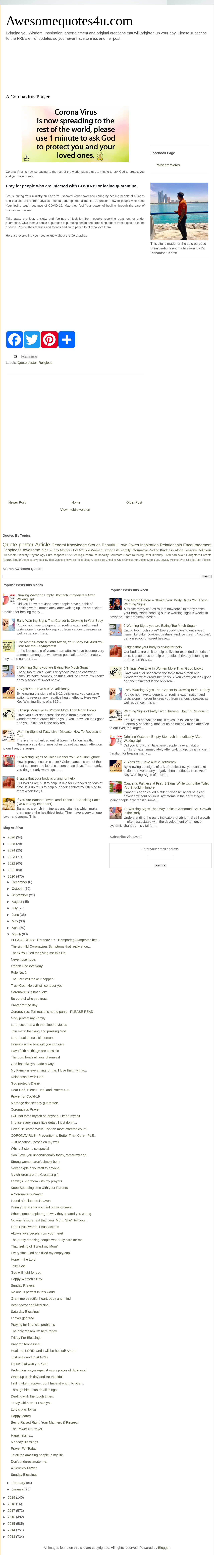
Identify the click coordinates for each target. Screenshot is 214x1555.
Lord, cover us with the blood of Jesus (39, 1025)
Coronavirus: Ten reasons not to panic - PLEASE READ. (52, 1011)
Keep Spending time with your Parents (39, 1188)
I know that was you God (29, 1364)
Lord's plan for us (23, 1409)
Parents (206, 555)
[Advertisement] (84, 66)
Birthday (157, 555)
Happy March (21, 1416)
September (20, 895)
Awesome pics (35, 550)
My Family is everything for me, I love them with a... (49, 1070)
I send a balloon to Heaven (31, 1201)
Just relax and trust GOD (29, 1357)
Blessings (99, 559)
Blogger (164, 1547)
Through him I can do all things (34, 1390)
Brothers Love (30, 559)
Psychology (37, 555)
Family (126, 550)
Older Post (134, 502)
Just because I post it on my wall (35, 1142)
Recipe (190, 559)
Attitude (84, 550)
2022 (12, 863)
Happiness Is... (22, 1435)
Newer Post (17, 502)
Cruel (120, 559)
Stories (94, 545)
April (15, 928)
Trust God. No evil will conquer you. (37, 985)
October (18, 888)
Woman (96, 550)
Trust (68, 555)
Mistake (174, 559)
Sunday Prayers (23, 1285)
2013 (12, 1536)
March (17, 934)
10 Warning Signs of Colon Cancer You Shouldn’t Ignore (58, 757)
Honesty (23, 555)
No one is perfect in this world (33, 1292)
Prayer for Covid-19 (25, 1096)
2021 (12, 870)
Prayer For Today (23, 1448)
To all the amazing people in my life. (37, 1455)
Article (42, 545)
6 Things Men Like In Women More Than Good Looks (56, 710)
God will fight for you (26, 1272)
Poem (89, 555)
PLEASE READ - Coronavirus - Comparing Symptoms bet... (55, 940)
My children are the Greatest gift (35, 1174)
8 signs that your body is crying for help (46, 778)
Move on (71, 559)
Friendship (10, 555)
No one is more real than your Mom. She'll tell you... (49, 1220)
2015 (12, 1523)
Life (117, 550)
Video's (206, 559)
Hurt (49, 555)
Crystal (128, 559)
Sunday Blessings (24, 1474)
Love (123, 545)
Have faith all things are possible (35, 1051)
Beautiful (109, 545)
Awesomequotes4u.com (69, 20)
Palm (80, 559)
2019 (12, 1497)
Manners (60, 559)
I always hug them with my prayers (36, 1181)
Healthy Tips (46, 559)
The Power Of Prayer (26, 1429)
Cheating (111, 559)
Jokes (133, 545)
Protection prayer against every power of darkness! (48, 1370)
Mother (65, 550)
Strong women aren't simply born (35, 1161)
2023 (12, 857)
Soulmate (116, 555)
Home (76, 502)
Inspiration (149, 545)
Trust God (18, 1266)
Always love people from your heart (37, 1233)
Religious (45, 362)
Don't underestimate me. (29, 1461)
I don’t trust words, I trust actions (35, 1227)
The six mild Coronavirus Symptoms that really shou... (51, 946)
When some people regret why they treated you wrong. (51, 1214)
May (15, 921)
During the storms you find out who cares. (42, 1207)
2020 (12, 876)
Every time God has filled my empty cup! (41, 1253)
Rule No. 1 (19, 972)
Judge (142, 559)
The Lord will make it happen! (33, 979)
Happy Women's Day (26, 1279)
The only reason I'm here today (34, 1331)
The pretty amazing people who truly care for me (47, 1240)
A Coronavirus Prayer (27, 1194)
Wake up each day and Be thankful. (37, 1377)
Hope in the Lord (23, 1259)
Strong (108, 550)
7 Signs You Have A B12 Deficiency (43, 689)
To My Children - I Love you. (31, 1403)
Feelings (78, 555)
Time (198, 559)
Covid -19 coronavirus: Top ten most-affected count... (50, 1129)
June (16, 915)
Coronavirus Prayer (25, 1109)
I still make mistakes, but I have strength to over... (47, 1383)
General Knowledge (69, 545)
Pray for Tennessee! (26, 1344)
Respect (58, 555)
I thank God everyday (27, 966)
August (17, 901)
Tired (167, 555)
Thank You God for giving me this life (38, 953)
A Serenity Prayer (24, 1468)
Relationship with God (27, 1077)
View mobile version (75, 509)
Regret (7, 559)
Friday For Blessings (26, 1337)
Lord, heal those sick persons (32, 1038)
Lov (158, 559)
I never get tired (22, 1318)
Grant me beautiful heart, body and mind (41, 1298)
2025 (12, 844)
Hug (135, 559)
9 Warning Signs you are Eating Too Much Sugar (53, 667)
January (18, 1489)
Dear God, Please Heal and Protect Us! (40, 1090)
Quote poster (27, 362)
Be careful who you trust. (29, 998)
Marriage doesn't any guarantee (34, 1103)
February (19, 1483)
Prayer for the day (24, 1005)
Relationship (171, 545)
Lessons (190, 550)
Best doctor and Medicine (30, 1305)
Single (16, 559)
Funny (54, 550)
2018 (12, 1504)
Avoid (181, 555)
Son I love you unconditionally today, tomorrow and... (50, 1155)
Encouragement (197, 545)
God (74, 550)
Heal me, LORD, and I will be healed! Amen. (43, 1351)
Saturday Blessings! (25, 1311)
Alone (179, 550)
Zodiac (154, 550)
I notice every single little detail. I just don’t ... (44, 1122)
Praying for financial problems (33, 1324)
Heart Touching (133, 555)
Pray (182, 559)
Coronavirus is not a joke (29, 992)
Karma (151, 559)
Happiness (12, 550)
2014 (12, 1530)
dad (174, 555)
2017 (12, 1510)
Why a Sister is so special (30, 1148)
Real (148, 555)
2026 (12, 837)
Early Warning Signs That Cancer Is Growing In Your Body (60, 620)
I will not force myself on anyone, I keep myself (45, 1116)
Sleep (86, 559)
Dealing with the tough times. (32, 1396)
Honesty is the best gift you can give (37, 1044)
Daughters (193, 555)
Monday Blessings (24, 1442)
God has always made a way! (33, 1064)
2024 (12, 850)
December (20, 882)
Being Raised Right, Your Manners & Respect (44, 1422)
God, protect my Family (28, 1018)
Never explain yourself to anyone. (36, 1168)
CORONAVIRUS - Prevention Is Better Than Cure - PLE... (54, 1135)
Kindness (167, 550)
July (15, 908)
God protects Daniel (25, 1083)
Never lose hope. (23, 959)
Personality (101, 555)
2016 (12, 1517)
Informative (139, 550)
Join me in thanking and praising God (38, 1031)
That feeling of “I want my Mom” (34, 1246)
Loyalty (165, 559)
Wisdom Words (168, 165)
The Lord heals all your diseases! (35, 1057)
